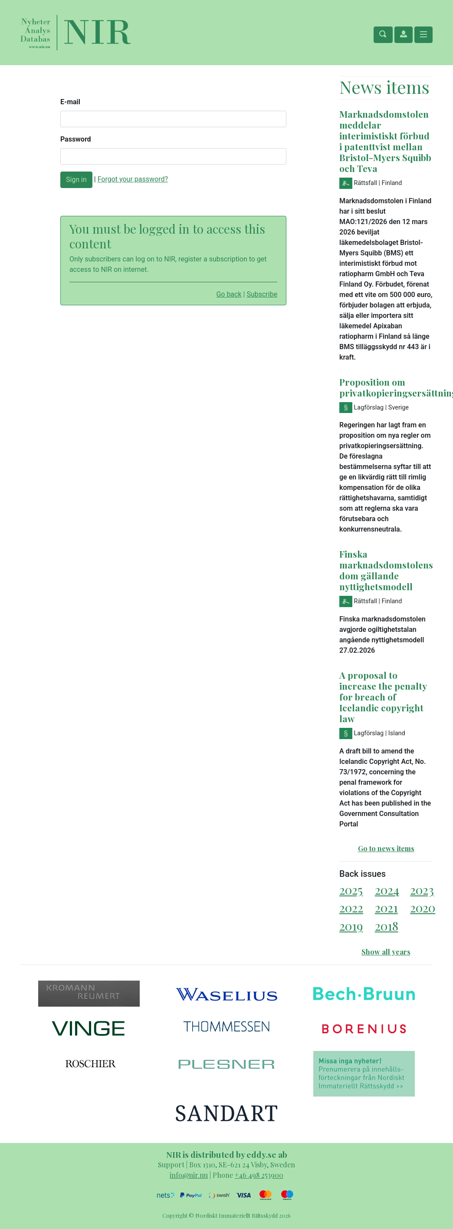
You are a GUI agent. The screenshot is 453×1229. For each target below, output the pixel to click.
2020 (422, 907)
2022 (351, 907)
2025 (351, 890)
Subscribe (261, 294)
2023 (422, 890)
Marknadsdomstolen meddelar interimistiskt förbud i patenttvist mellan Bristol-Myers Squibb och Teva (385, 141)
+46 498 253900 (259, 1174)
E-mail (70, 102)
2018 (386, 926)
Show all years (385, 951)
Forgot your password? (133, 179)
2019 (351, 926)
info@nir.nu (189, 1174)
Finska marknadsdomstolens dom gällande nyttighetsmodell (386, 570)
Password (75, 139)
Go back (228, 294)
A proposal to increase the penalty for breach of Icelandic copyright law (383, 696)
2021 (386, 907)
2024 (387, 890)
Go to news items (386, 848)
